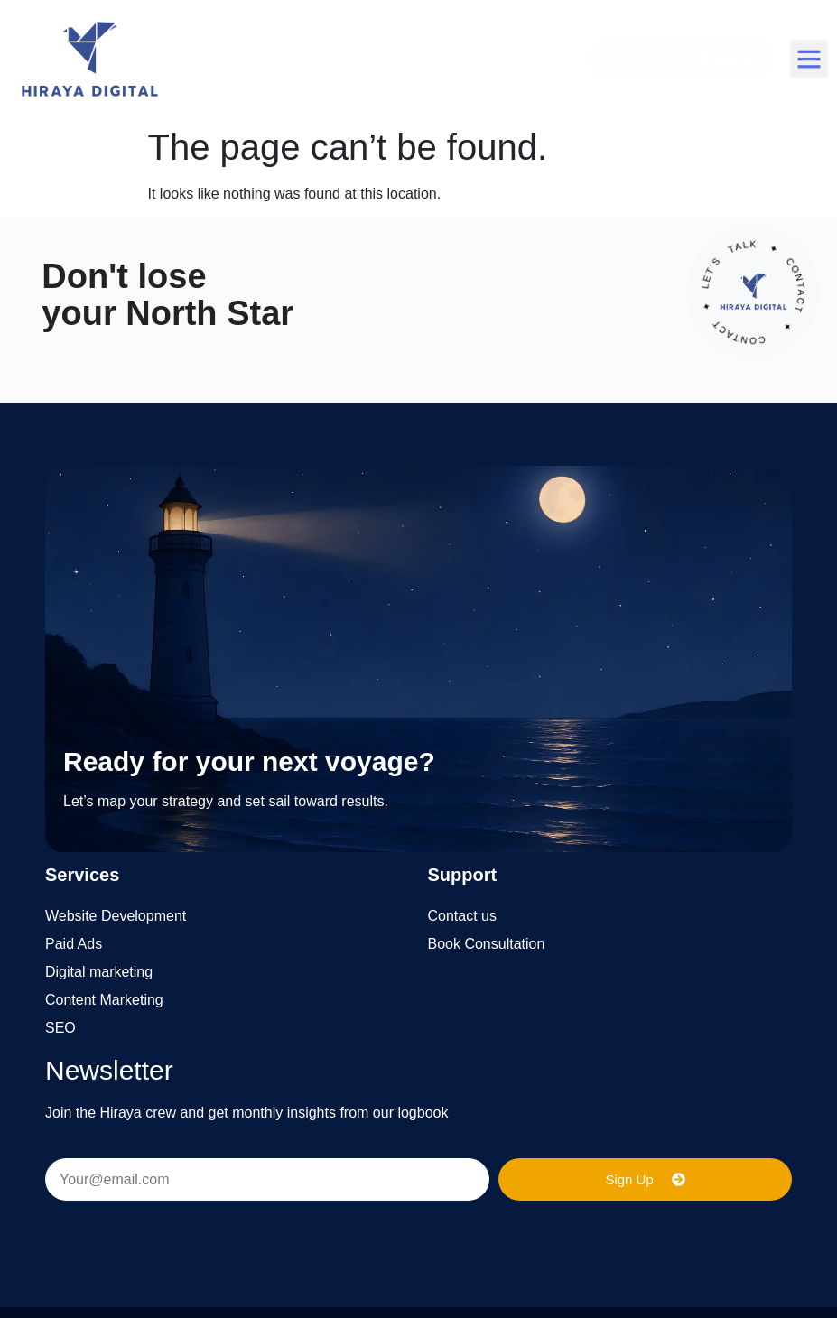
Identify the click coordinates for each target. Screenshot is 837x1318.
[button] (809, 59)
